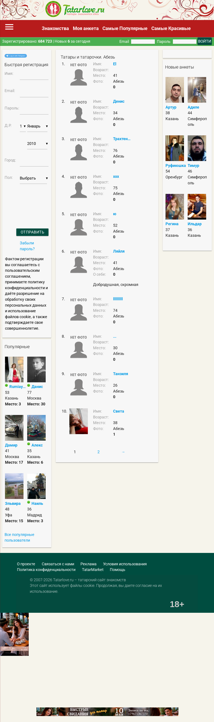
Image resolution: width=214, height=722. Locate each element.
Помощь (117, 570)
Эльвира (13, 503)
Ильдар (195, 224)
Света (118, 411)
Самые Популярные (124, 28)
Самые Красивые (171, 28)
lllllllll (118, 299)
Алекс (37, 445)
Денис (118, 101)
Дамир (11, 445)
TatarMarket (93, 570)
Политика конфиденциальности (46, 570)
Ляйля (119, 251)
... (114, 336)
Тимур (193, 165)
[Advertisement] (31, 697)
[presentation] (25, 200)
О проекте (26, 564)
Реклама (88, 564)
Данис (37, 387)
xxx (116, 176)
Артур (171, 107)
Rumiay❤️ (17, 387)
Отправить (32, 232)
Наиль (37, 503)
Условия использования (125, 564)
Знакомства (55, 28)
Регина (172, 224)
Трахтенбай (122, 139)
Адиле (193, 107)
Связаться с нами (58, 564)
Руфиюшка (176, 165)
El (114, 64)
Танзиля (120, 374)
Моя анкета (86, 28)
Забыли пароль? (27, 246)
